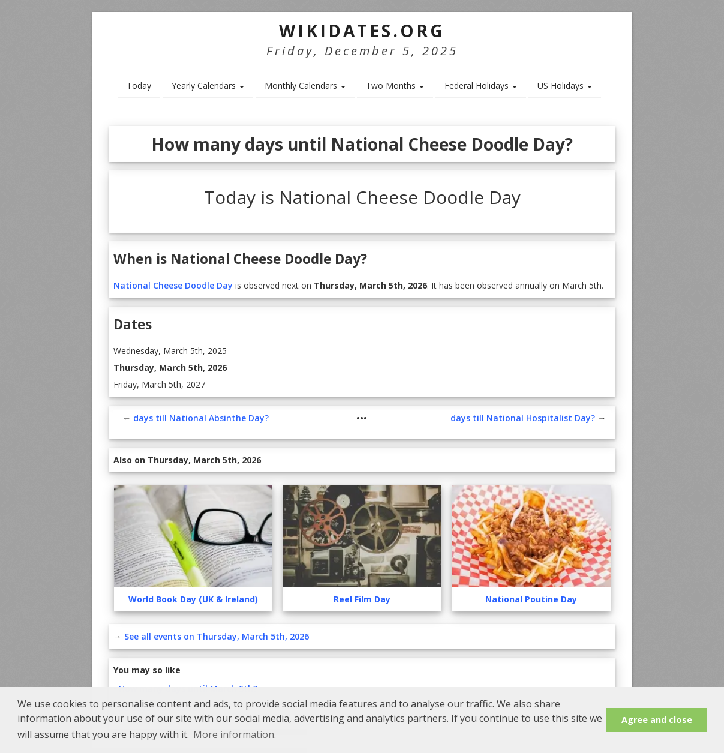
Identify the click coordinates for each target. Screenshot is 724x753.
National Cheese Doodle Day (173, 285)
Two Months (395, 85)
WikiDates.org (362, 30)
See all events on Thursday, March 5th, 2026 (216, 636)
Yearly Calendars (208, 85)
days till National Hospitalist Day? (522, 418)
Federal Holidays (480, 85)
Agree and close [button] (656, 719)
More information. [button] (234, 734)
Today (139, 85)
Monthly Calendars (305, 85)
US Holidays (564, 85)
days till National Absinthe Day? (201, 418)
